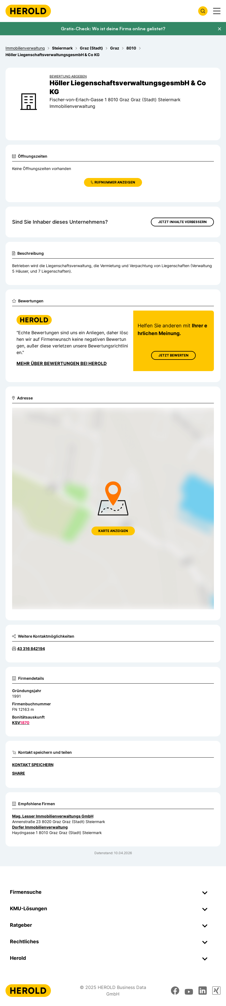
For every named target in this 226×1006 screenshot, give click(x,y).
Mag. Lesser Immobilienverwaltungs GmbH (52, 816)
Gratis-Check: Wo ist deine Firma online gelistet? (113, 28)
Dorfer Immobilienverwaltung (40, 827)
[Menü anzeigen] (216, 11)
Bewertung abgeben (68, 76)
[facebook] (175, 991)
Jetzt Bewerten (173, 355)
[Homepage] (28, 11)
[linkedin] (202, 991)
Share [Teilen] (18, 773)
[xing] (216, 991)
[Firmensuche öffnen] (203, 11)
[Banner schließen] (219, 29)
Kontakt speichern (32, 764)
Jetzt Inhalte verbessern (182, 222)
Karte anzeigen (113, 531)
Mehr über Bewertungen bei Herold (62, 363)
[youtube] (189, 991)
